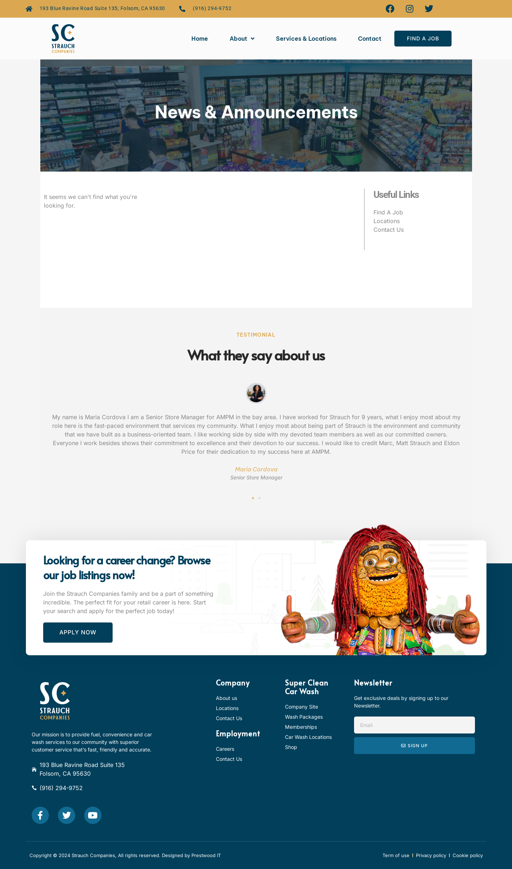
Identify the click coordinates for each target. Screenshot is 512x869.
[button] (253, 498)
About (242, 38)
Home (199, 38)
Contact (369, 38)
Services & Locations (306, 38)
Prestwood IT (206, 855)
